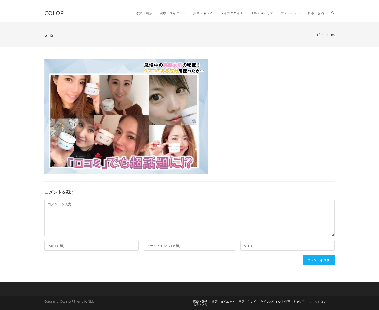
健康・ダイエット (223, 301)
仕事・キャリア (294, 301)
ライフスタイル (270, 301)
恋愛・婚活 (200, 301)
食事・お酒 (200, 304)
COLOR (54, 13)
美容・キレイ (247, 301)
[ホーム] (318, 34)
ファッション (317, 301)
